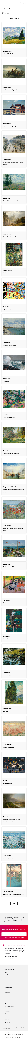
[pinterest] (9, 1022)
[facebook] (7, 1022)
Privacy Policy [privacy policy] (18, 1037)
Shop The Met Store (8, 990)
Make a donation (8, 959)
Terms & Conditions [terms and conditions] (10, 1037)
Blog (5, 1013)
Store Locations (8, 1008)
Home (2, 9)
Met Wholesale (7, 1011)
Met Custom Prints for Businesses (11, 977)
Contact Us (7, 974)
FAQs (6, 972)
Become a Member (8, 992)
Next (14, 903)
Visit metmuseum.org (8, 994)
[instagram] (5, 1022)
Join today (13, 956)
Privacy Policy (21, 937)
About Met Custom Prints (9, 1006)
